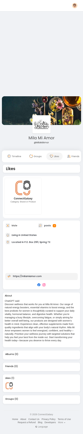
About (23, 419)
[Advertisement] (39, 54)
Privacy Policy (48, 419)
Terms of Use (64, 419)
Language (41, 427)
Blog (40, 422)
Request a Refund (27, 422)
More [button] (61, 422)
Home (15, 419)
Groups (9, 399)
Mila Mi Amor (41, 138)
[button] (74, 5)
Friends (9, 366)
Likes (8, 378)
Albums (9, 354)
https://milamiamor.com (27, 276)
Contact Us (33, 419)
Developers (50, 422)
